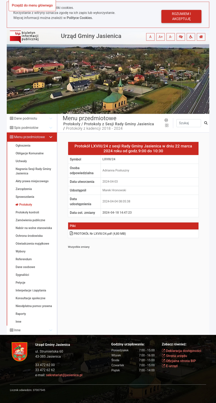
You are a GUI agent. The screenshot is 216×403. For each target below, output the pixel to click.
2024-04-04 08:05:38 (116, 201)
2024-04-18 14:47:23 (117, 212)
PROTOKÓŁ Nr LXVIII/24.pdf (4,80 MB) (98, 234)
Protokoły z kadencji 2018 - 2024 (94, 128)
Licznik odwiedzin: (21, 390)
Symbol (75, 159)
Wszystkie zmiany (79, 246)
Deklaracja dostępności (181, 351)
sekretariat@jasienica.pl (64, 375)
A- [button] (170, 37)
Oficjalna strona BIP (179, 361)
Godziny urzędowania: (127, 344)
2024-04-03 (110, 181)
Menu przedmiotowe (29, 137)
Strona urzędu (174, 356)
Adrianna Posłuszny (116, 170)
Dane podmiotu (25, 118)
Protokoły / (73, 124)
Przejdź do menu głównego (32, 5)
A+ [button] (161, 37)
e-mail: (58, 375)
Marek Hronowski (114, 190)
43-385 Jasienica (48, 356)
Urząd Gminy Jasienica (91, 35)
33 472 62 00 (45, 365)
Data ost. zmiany (82, 213)
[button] (181, 37)
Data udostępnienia (80, 201)
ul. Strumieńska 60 (49, 351)
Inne (17, 330)
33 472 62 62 (45, 370)
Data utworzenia (82, 182)
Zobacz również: (174, 344)
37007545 (39, 390)
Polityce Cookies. (80, 18)
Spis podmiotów (26, 128)
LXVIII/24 (109, 159)
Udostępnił (78, 190)
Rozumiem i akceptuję (181, 16)
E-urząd (170, 366)
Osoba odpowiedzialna (81, 170)
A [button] (150, 37)
